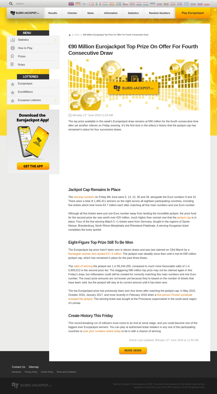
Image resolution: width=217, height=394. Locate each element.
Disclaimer (16, 372)
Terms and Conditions (66, 372)
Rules (21, 64)
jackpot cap (184, 217)
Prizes (21, 56)
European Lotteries (29, 100)
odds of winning (83, 266)
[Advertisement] (133, 159)
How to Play (25, 48)
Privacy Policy (31, 372)
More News (132, 350)
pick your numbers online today (102, 331)
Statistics (23, 39)
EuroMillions (25, 91)
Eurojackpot (25, 83)
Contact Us (18, 367)
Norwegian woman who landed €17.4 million (94, 253)
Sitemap (34, 367)
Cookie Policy (47, 372)
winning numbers (84, 197)
